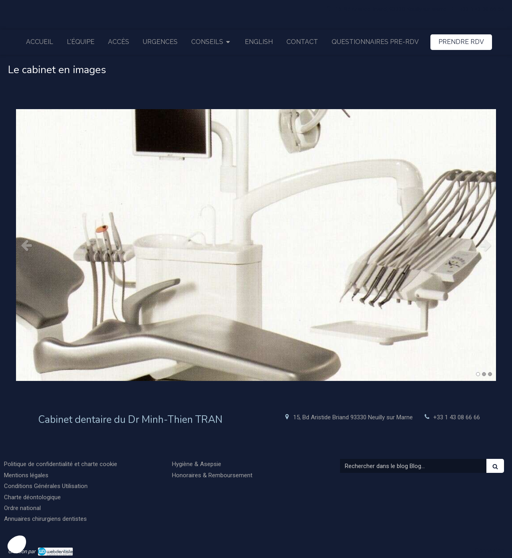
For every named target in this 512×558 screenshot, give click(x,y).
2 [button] (484, 374)
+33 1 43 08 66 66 (456, 417)
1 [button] (478, 374)
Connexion (489, 550)
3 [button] (490, 374)
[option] (256, 245)
